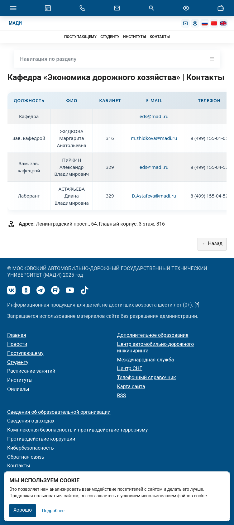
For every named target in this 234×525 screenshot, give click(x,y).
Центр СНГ (129, 368)
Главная (16, 335)
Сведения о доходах (31, 421)
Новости (17, 344)
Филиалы (18, 389)
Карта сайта (131, 386)
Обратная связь (25, 457)
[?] (196, 305)
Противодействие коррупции (41, 439)
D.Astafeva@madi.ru (154, 196)
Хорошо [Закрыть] (22, 510)
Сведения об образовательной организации (59, 412)
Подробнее (53, 510)
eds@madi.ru (154, 116)
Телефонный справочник (146, 377)
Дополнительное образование (153, 335)
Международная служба (145, 360)
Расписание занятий (31, 371)
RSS (121, 396)
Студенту (17, 362)
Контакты (18, 466)
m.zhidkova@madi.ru (154, 138)
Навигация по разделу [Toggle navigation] (117, 58)
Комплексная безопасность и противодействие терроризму (77, 430)
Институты (19, 380)
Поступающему (25, 353)
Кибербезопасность (30, 448)
